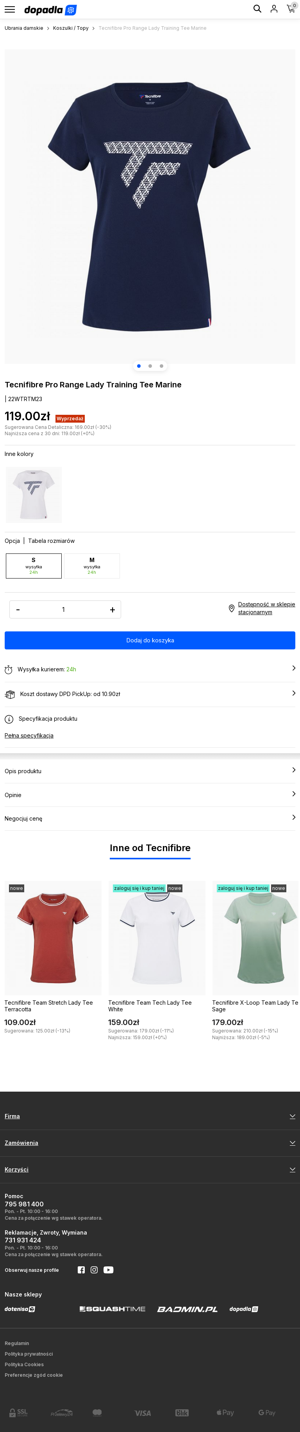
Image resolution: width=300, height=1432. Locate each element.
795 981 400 (24, 1204)
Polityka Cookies (24, 1364)
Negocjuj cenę (150, 818)
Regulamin (17, 1343)
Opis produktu (150, 770)
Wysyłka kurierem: (150, 669)
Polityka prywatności (29, 1354)
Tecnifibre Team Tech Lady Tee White (150, 1006)
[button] (139, 366)
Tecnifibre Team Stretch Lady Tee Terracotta (48, 1006)
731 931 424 (23, 1240)
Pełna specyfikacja (29, 735)
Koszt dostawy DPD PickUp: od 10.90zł (150, 694)
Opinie (150, 794)
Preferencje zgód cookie (34, 1375)
